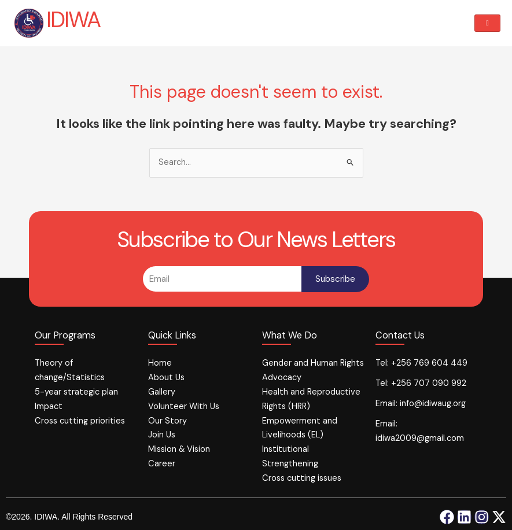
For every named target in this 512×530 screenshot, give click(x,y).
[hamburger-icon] (487, 23)
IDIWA (73, 19)
